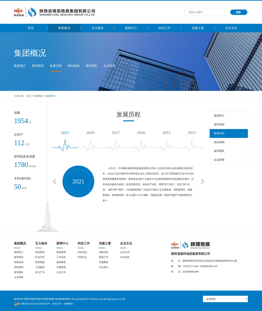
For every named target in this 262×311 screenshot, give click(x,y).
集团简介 (20, 65)
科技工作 (164, 28)
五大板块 (98, 28)
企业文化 (231, 28)
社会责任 (103, 267)
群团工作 (103, 257)
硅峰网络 (68, 303)
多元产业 (40, 272)
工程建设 (40, 267)
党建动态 (103, 252)
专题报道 (61, 267)
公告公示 (61, 272)
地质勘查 (40, 252)
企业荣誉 (109, 65)
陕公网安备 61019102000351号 (32, 303)
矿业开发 (40, 257)
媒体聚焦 (61, 262)
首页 (31, 28)
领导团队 (92, 65)
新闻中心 (131, 28)
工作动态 (61, 257)
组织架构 (74, 65)
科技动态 (82, 252)
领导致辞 (38, 65)
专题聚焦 (103, 262)
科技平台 (82, 257)
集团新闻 (61, 252)
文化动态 (124, 257)
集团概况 (64, 28)
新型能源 (40, 262)
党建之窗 (198, 28)
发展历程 (56, 65)
